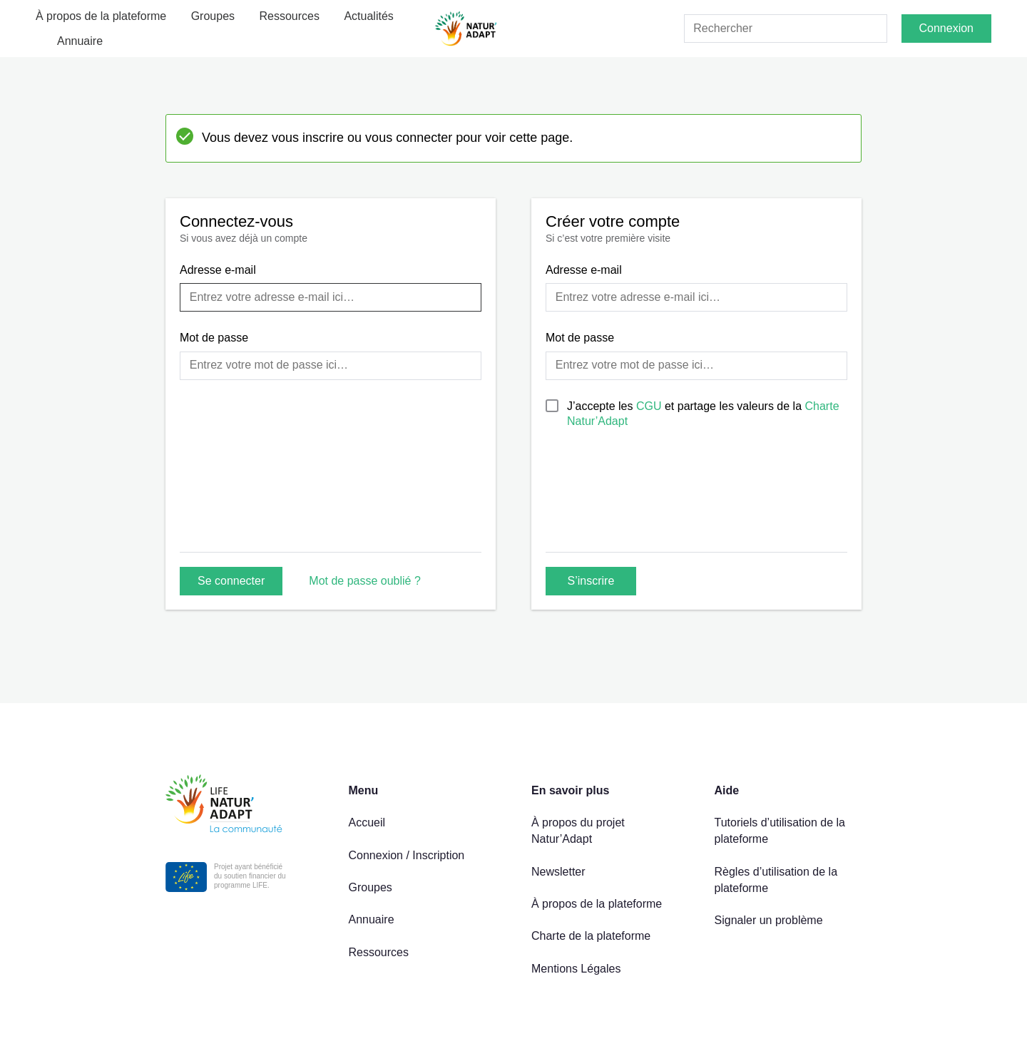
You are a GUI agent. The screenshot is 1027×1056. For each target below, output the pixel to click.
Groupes (213, 16)
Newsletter (558, 872)
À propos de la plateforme (101, 16)
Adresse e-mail (218, 270)
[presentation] (654, 505)
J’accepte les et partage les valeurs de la (703, 413)
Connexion (946, 28)
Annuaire (80, 41)
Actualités (368, 16)
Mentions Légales (575, 969)
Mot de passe (214, 338)
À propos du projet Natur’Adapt (578, 830)
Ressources (290, 16)
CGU (650, 406)
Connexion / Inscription (407, 855)
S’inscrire (591, 581)
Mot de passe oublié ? (365, 581)
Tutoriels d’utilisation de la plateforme (780, 830)
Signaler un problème (769, 920)
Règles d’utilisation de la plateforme (776, 880)
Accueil (367, 822)
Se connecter (231, 581)
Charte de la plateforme (590, 936)
